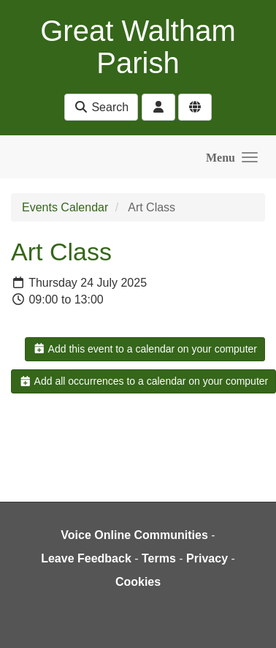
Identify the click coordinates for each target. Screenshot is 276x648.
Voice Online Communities (134, 535)
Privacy (207, 558)
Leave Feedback (86, 558)
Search (101, 107)
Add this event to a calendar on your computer (145, 349)
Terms (159, 558)
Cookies (138, 582)
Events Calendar (65, 207)
